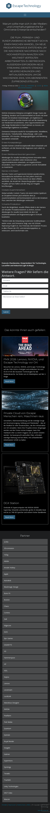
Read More (9, 381)
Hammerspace (9, 658)
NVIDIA (22, 86)
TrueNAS (7, 780)
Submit (6, 312)
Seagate (7, 748)
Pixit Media (8, 722)
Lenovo (7, 683)
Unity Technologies (11, 786)
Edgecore (7, 625)
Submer (7, 754)
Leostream (8, 690)
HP (5, 664)
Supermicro (8, 761)
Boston (7, 600)
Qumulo (7, 735)
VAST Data (8, 793)
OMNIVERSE (31, 86)
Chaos (6, 606)
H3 (5, 651)
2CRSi (6, 542)
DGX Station (11, 503)
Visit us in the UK (43, 810)
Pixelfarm (7, 716)
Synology (7, 767)
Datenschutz (21, 805)
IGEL (6, 670)
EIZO (6, 632)
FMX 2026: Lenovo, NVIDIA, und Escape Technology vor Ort (24, 361)
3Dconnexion (9, 548)
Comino (7, 613)
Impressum (12, 805)
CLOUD (39, 86)
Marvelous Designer (11, 703)
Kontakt (4, 805)
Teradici (7, 773)
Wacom (7, 799)
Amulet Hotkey (9, 568)
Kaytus (6, 677)
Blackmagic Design (11, 587)
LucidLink (7, 696)
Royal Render (9, 741)
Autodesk (7, 580)
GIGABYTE (8, 645)
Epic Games (8, 638)
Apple (6, 574)
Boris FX (7, 593)
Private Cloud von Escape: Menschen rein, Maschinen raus (24, 414)
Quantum (7, 728)
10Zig (6, 555)
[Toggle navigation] (25, 15)
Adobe (6, 561)
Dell (5, 619)
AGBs (28, 805)
